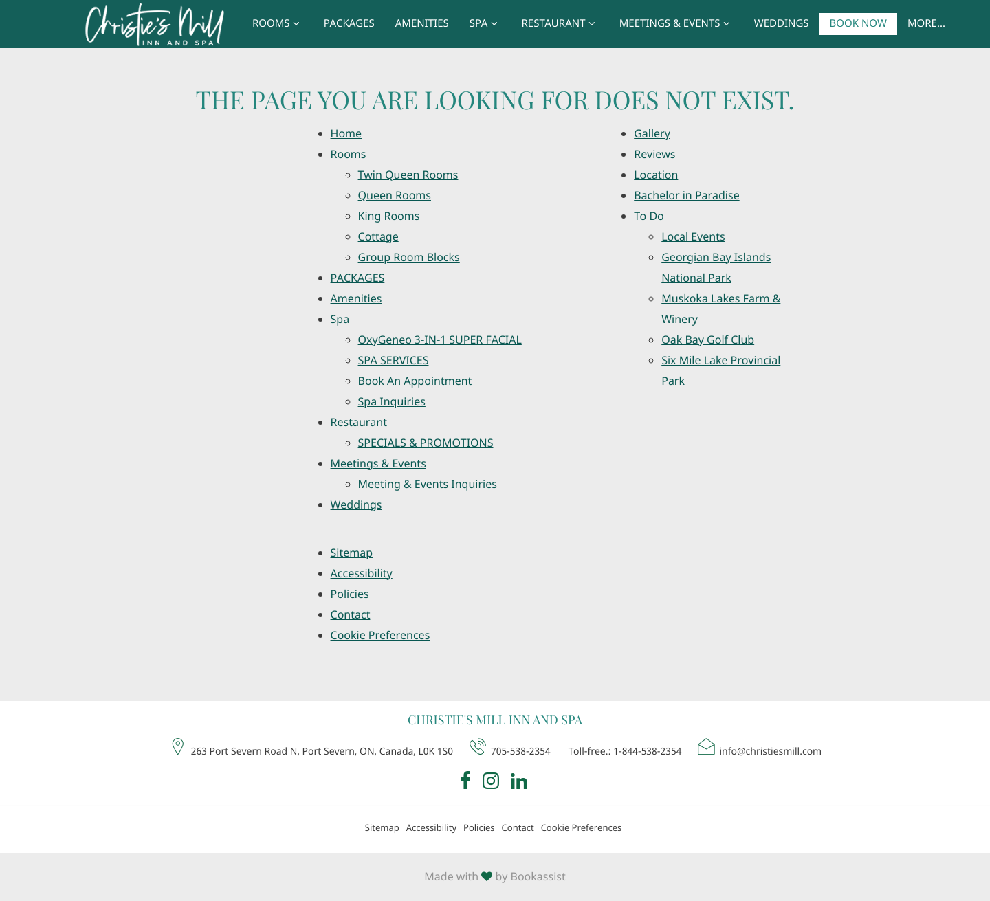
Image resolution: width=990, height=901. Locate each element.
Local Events (693, 237)
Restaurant (560, 24)
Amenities (422, 24)
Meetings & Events (676, 24)
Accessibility (362, 574)
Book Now (858, 24)
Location (656, 175)
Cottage (378, 237)
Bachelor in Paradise (686, 196)
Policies (350, 594)
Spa (485, 24)
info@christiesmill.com (759, 748)
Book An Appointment (415, 381)
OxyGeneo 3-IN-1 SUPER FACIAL (440, 340)
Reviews (654, 154)
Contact (351, 615)
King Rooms (389, 216)
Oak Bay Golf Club (707, 340)
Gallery (652, 134)
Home (346, 134)
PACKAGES (349, 24)
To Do (649, 216)
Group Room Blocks (409, 257)
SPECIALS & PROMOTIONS (426, 443)
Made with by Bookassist (494, 877)
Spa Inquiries (392, 402)
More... (926, 24)
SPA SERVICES (393, 361)
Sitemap (352, 553)
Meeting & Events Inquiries (427, 484)
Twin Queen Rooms (408, 175)
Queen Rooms (394, 196)
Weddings (781, 24)
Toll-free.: (625, 751)
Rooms (277, 24)
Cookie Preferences (380, 635)
